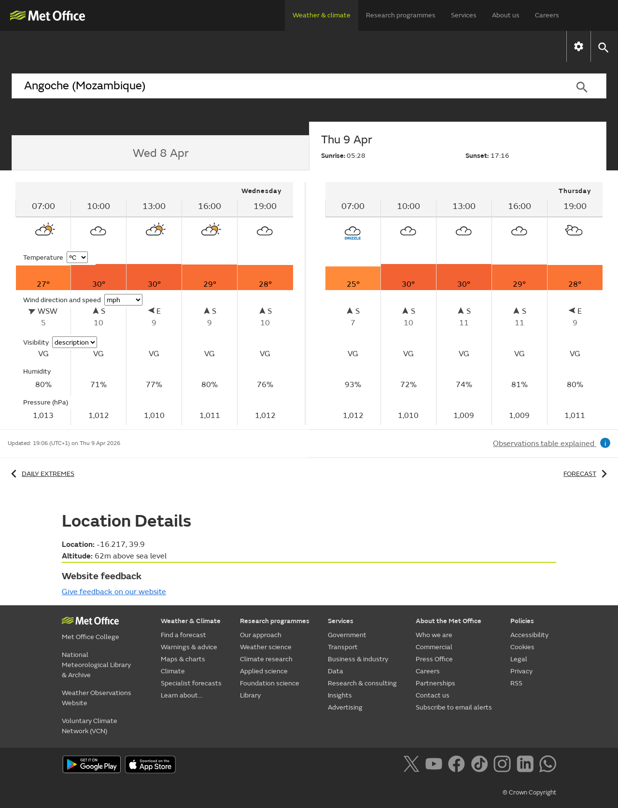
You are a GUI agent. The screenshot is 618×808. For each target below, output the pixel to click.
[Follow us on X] (413, 765)
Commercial (434, 647)
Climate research (266, 659)
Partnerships (435, 683)
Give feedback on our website (114, 592)
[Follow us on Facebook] (458, 765)
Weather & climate (322, 15)
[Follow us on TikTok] (481, 765)
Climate (323, 46)
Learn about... (487, 46)
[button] (603, 46)
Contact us (432, 695)
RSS (516, 683)
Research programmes (400, 15)
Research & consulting (362, 683)
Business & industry (358, 659)
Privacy (521, 671)
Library (250, 695)
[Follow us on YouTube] (435, 765)
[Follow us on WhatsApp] (547, 765)
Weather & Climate (191, 621)
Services (464, 15)
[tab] (160, 153)
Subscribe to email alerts (454, 707)
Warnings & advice (170, 46)
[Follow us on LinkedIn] (527, 765)
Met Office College (90, 637)
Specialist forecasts (399, 46)
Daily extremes (41, 474)
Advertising (345, 707)
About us (506, 15)
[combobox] (284, 86)
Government (347, 635)
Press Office (434, 659)
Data (335, 671)
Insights (340, 695)
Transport (343, 647)
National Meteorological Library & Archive (96, 665)
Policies (522, 621)
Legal (518, 659)
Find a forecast (82, 46)
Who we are (434, 635)
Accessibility (529, 635)
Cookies (522, 647)
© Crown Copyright (529, 792)
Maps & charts (257, 46)
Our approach (260, 635)
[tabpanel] (155, 303)
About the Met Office (448, 621)
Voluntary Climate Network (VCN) (89, 726)
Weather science (266, 647)
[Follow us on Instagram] (503, 765)
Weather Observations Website (96, 698)
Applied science (264, 671)
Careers (547, 15)
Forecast (586, 474)
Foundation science (269, 683)
